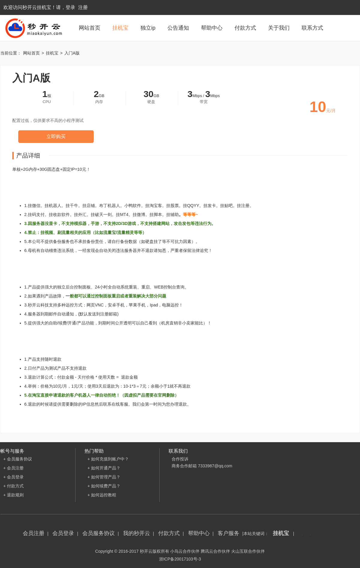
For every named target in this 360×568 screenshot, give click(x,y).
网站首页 (89, 28)
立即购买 (56, 136)
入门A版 (72, 53)
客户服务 (228, 533)
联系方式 (312, 28)
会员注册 (33, 533)
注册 (83, 7)
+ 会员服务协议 (17, 459)
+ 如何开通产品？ (103, 468)
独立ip (147, 28)
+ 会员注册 (13, 468)
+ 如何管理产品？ (103, 477)
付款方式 (245, 28)
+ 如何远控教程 (101, 495)
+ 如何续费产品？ (103, 486)
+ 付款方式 (13, 486)
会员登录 (63, 533)
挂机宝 (120, 28)
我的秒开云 (136, 533)
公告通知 (178, 28)
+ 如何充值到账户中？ (108, 459)
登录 (70, 7)
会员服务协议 (98, 533)
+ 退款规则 (13, 495)
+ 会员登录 (13, 477)
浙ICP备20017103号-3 (180, 559)
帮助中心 (212, 28)
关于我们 (279, 28)
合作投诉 (180, 459)
